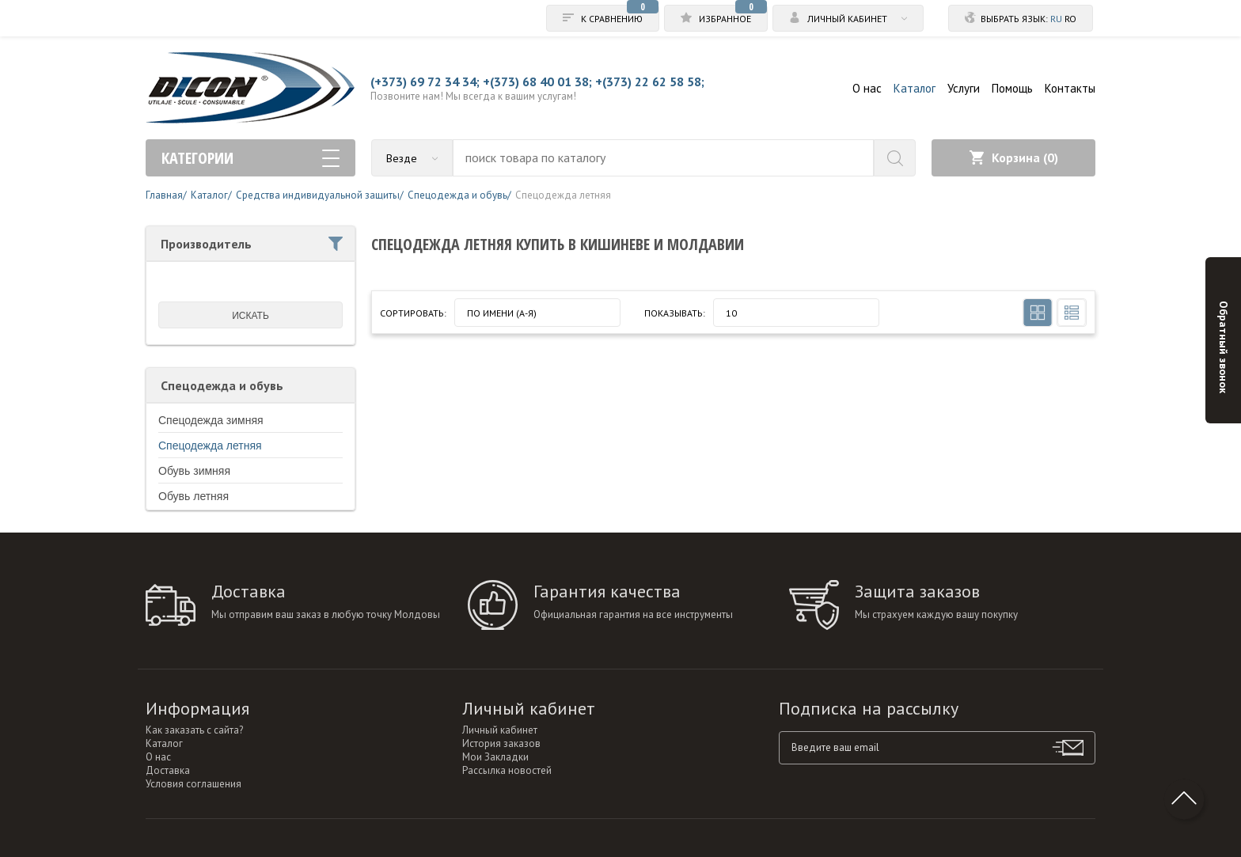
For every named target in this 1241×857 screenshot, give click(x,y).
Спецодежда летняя (210, 445)
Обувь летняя (193, 496)
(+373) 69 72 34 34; (425, 81)
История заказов (501, 743)
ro (1070, 19)
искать (250, 315)
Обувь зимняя (194, 471)
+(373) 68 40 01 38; (537, 81)
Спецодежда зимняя (211, 420)
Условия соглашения (193, 784)
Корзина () (1014, 157)
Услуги (963, 88)
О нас (867, 88)
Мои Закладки (495, 757)
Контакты (1070, 88)
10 (731, 313)
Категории (250, 158)
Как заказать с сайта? (194, 730)
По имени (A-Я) (502, 313)
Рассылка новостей (507, 770)
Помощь (1012, 88)
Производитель (252, 244)
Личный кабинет (499, 730)
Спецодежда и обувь (222, 385)
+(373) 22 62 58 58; (649, 81)
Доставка (168, 770)
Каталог (914, 88)
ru (1056, 19)
